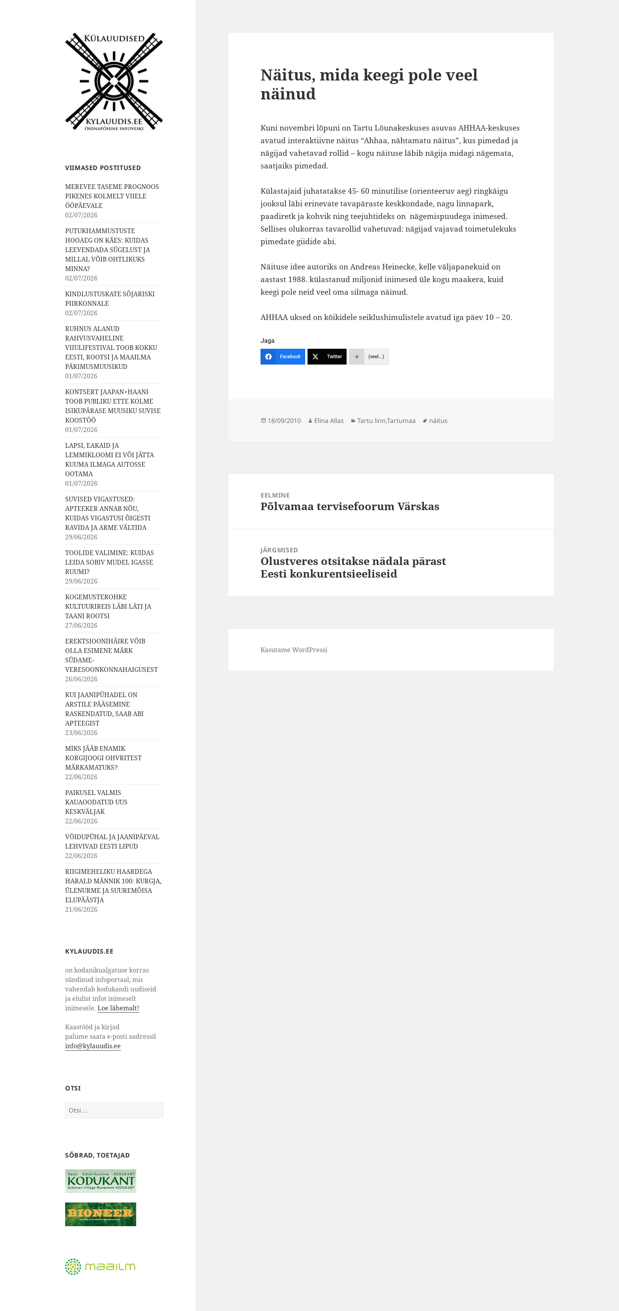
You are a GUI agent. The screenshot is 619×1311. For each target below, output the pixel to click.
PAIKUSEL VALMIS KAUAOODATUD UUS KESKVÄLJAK (96, 802)
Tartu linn (371, 420)
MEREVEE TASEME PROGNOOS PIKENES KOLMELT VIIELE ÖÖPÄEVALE (112, 196)
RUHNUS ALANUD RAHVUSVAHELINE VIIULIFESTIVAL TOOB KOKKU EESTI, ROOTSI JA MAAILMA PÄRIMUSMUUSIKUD (111, 347)
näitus (438, 420)
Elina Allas (329, 420)
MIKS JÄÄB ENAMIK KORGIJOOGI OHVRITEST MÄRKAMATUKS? (103, 758)
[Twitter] (327, 357)
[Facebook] (283, 357)
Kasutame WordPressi (294, 649)
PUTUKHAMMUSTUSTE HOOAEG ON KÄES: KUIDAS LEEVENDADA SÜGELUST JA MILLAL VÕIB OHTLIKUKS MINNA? (107, 249)
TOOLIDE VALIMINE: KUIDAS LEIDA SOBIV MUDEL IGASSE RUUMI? (109, 562)
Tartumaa (401, 420)
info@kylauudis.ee (93, 1046)
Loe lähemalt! (118, 1008)
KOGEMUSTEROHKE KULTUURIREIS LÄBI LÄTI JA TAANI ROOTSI (108, 606)
